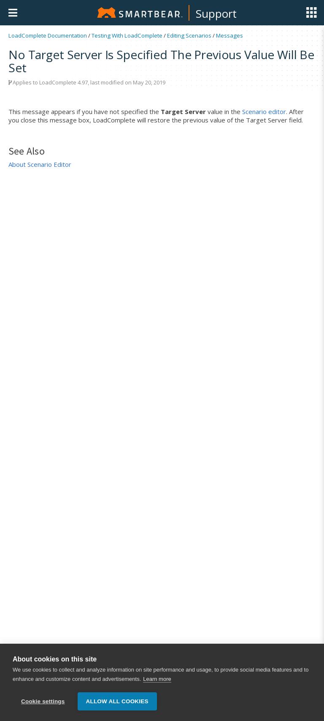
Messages (229, 35)
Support (216, 13)
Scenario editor (264, 111)
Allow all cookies (117, 701)
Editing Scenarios (189, 35)
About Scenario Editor (39, 164)
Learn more (157, 679)
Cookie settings (43, 701)
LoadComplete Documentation (47, 35)
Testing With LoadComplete (127, 35)
